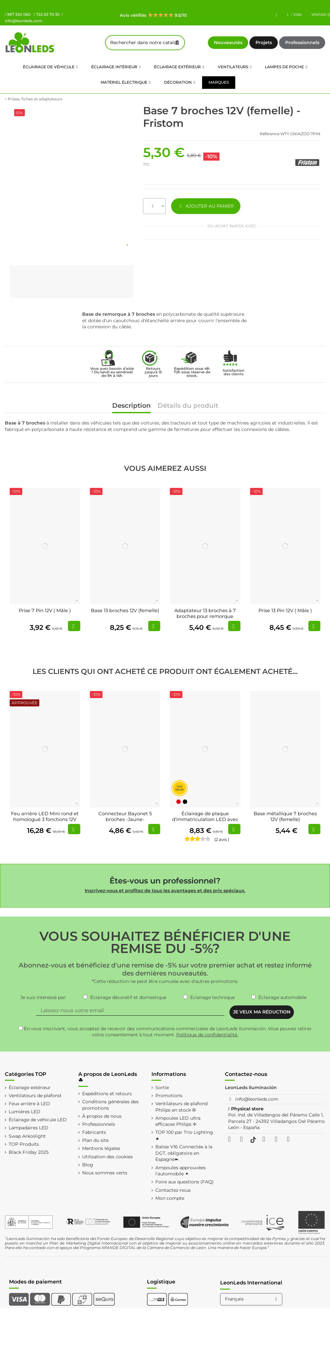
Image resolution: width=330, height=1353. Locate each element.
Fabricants (94, 1132)
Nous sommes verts (104, 1173)
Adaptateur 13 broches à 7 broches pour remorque (205, 613)
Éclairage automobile (282, 997)
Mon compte (169, 1198)
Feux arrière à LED (29, 1103)
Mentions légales (101, 1148)
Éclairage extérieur (30, 1087)
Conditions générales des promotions (110, 1105)
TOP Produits (24, 1144)
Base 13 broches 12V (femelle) (125, 610)
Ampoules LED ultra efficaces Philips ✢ (177, 1121)
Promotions (168, 1095)
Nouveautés (228, 42)
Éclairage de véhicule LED (38, 1120)
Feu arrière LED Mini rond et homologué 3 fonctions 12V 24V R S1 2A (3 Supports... (45, 819)
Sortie (162, 1087)
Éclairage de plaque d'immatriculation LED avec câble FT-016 (205, 819)
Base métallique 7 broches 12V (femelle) (285, 816)
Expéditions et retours (107, 1093)
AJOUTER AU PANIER (206, 206)
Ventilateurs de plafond (35, 1095)
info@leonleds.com (256, 1099)
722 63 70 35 (46, 14)
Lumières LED (24, 1112)
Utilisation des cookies (107, 1157)
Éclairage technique (212, 997)
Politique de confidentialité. (207, 1035)
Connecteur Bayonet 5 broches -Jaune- (125, 816)
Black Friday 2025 (29, 1152)
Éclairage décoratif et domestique (128, 997)
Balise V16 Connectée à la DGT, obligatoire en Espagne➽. (183, 1153)
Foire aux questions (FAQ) (184, 1182)
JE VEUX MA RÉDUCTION (261, 1012)
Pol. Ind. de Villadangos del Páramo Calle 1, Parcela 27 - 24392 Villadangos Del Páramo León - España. (276, 1121)
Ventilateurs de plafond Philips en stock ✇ (181, 1107)
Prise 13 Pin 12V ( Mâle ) (285, 610)
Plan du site (95, 1140)
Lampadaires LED (28, 1128)
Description (131, 406)
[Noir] (185, 801)
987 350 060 (18, 14)
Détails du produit (188, 406)
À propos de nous (101, 1116)
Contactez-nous (173, 1190)
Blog (87, 1165)
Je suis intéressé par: (43, 997)
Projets (264, 42)
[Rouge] (178, 801)
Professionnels (302, 42)
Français (252, 1299)
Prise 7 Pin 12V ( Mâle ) (45, 610)
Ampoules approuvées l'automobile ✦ (180, 1171)
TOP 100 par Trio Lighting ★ (184, 1135)
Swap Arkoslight (27, 1136)
